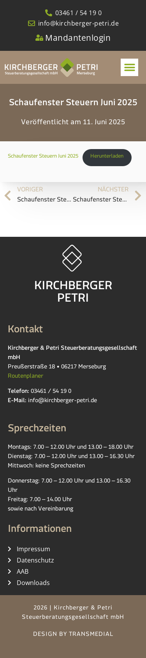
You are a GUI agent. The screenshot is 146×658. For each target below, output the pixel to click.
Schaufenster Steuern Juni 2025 (43, 157)
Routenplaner (25, 377)
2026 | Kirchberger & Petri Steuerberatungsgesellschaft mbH (73, 613)
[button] (129, 67)
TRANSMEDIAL (91, 635)
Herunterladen (106, 157)
